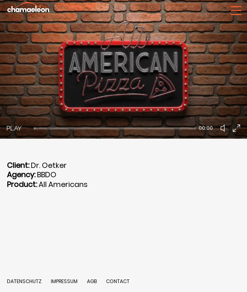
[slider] (115, 128)
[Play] (14, 128)
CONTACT (118, 281)
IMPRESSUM (65, 281)
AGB (92, 281)
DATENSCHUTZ (24, 281)
